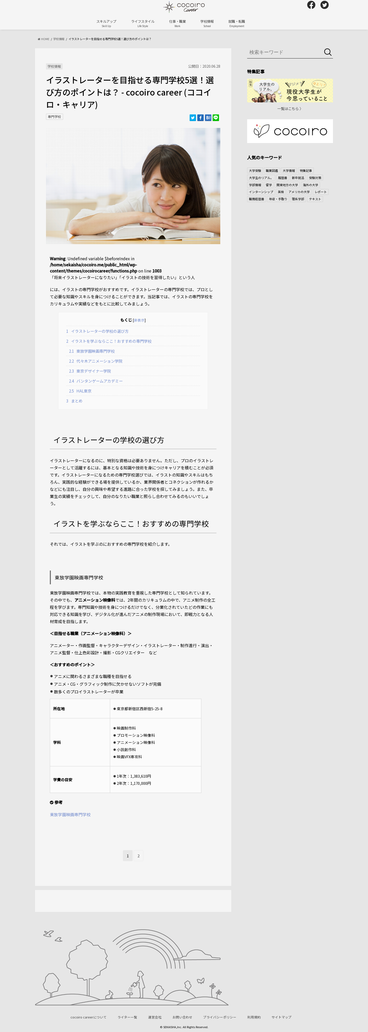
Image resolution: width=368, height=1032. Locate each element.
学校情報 (207, 23)
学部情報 (255, 185)
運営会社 (155, 1017)
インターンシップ (261, 191)
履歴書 (282, 177)
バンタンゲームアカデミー (96, 381)
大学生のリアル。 (261, 177)
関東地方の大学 (287, 185)
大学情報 (289, 170)
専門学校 (54, 116)
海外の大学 (310, 185)
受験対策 (315, 177)
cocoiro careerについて (89, 1017)
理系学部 (298, 199)
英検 (281, 191)
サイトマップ (282, 1017)
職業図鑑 (272, 170)
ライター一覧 (127, 1017)
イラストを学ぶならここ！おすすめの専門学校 (109, 341)
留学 (269, 185)
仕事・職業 (177, 23)
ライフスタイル (142, 23)
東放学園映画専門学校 (92, 351)
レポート (321, 191)
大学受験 (255, 170)
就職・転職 (236, 23)
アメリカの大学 (299, 191)
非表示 (139, 320)
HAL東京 (80, 391)
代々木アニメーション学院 (96, 361)
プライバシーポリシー (219, 1017)
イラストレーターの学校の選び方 (97, 331)
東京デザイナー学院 (90, 371)
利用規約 (254, 1017)
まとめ (74, 401)
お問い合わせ (182, 1017)
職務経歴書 (256, 199)
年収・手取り (278, 199)
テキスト (315, 199)
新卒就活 (298, 177)
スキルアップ (106, 23)
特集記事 (306, 170)
